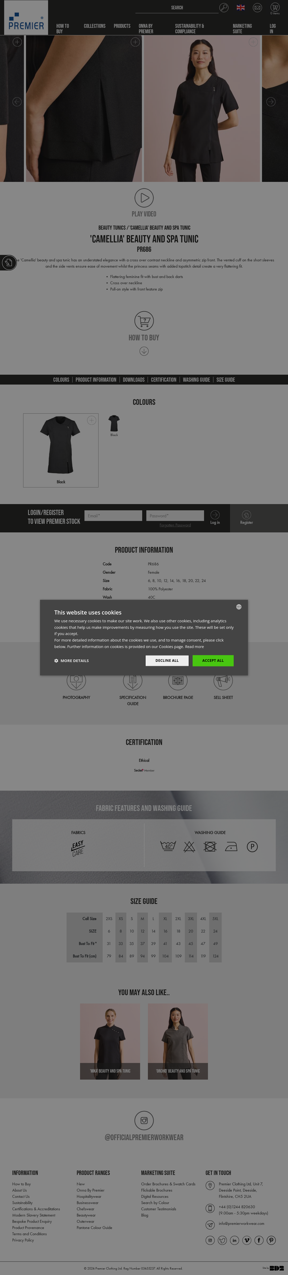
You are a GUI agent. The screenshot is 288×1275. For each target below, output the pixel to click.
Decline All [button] (166, 660)
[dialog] (144, 637)
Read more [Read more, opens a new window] (195, 646)
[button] (71, 660)
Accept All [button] (213, 660)
